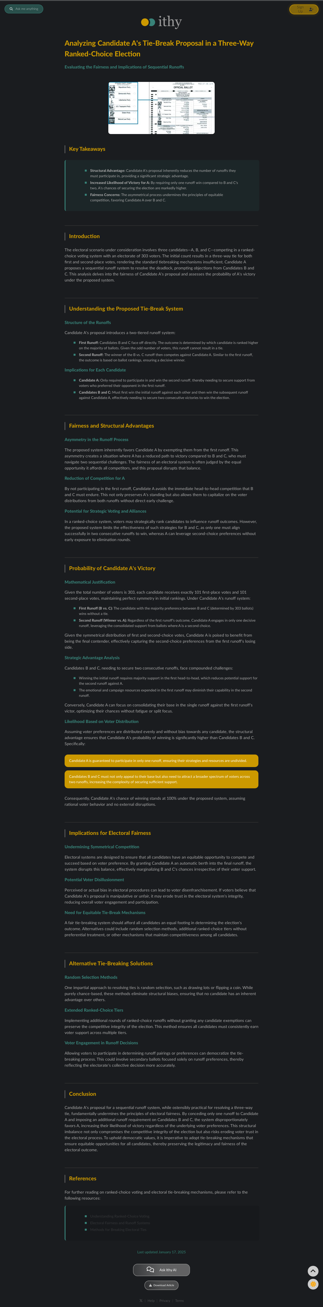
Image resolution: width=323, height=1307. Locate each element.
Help (151, 1301)
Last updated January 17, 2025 (161, 1252)
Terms (179, 1301)
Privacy (164, 1301)
